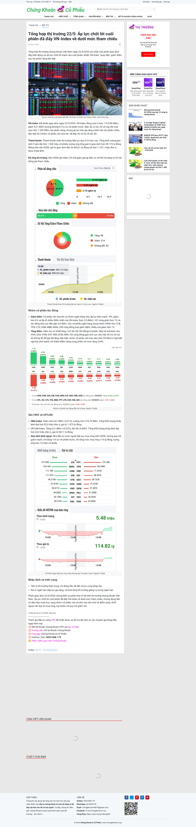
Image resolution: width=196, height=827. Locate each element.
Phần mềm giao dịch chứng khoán (49, 641)
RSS (70, 2)
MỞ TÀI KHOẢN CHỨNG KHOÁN (130, 17)
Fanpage (36, 634)
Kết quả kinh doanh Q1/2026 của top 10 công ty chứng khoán (155, 112)
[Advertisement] (75, 685)
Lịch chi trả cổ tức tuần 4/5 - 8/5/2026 (155, 149)
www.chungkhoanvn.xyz (112, 823)
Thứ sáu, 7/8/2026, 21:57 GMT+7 (38, 2)
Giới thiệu (146, 2)
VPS (53, 620)
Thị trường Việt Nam (50, 650)
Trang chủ (49, 17)
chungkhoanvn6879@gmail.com (95, 807)
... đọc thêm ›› (37, 814)
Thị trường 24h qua (60, 2)
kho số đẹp (73, 627)
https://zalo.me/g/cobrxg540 (98, 814)
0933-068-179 (89, 801)
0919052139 (91, 804)
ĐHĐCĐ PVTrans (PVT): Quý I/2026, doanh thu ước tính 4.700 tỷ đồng (156, 137)
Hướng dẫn (37, 630)
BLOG (150, 17)
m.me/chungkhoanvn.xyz (96, 811)
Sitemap (167, 2)
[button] (119, 44)
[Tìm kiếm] (154, 9)
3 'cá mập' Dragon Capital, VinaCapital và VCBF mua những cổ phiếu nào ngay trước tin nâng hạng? (155, 126)
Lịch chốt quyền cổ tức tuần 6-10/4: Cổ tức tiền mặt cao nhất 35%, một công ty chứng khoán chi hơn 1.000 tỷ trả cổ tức (155, 165)
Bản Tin (45, 25)
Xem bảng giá (157, 2)
